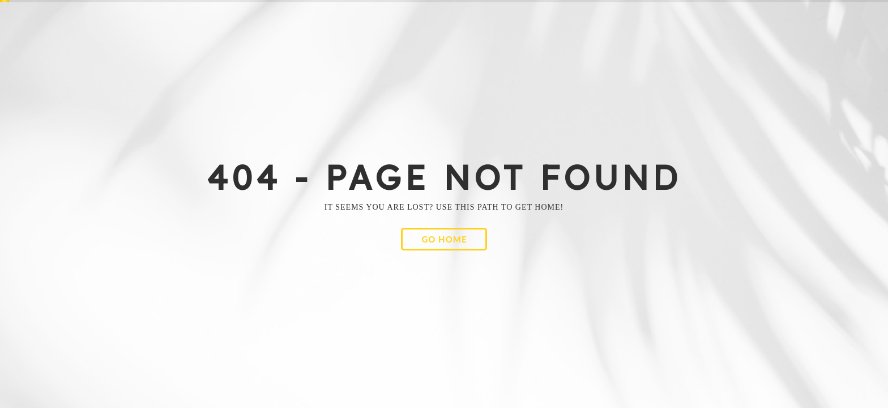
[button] (443, 239)
